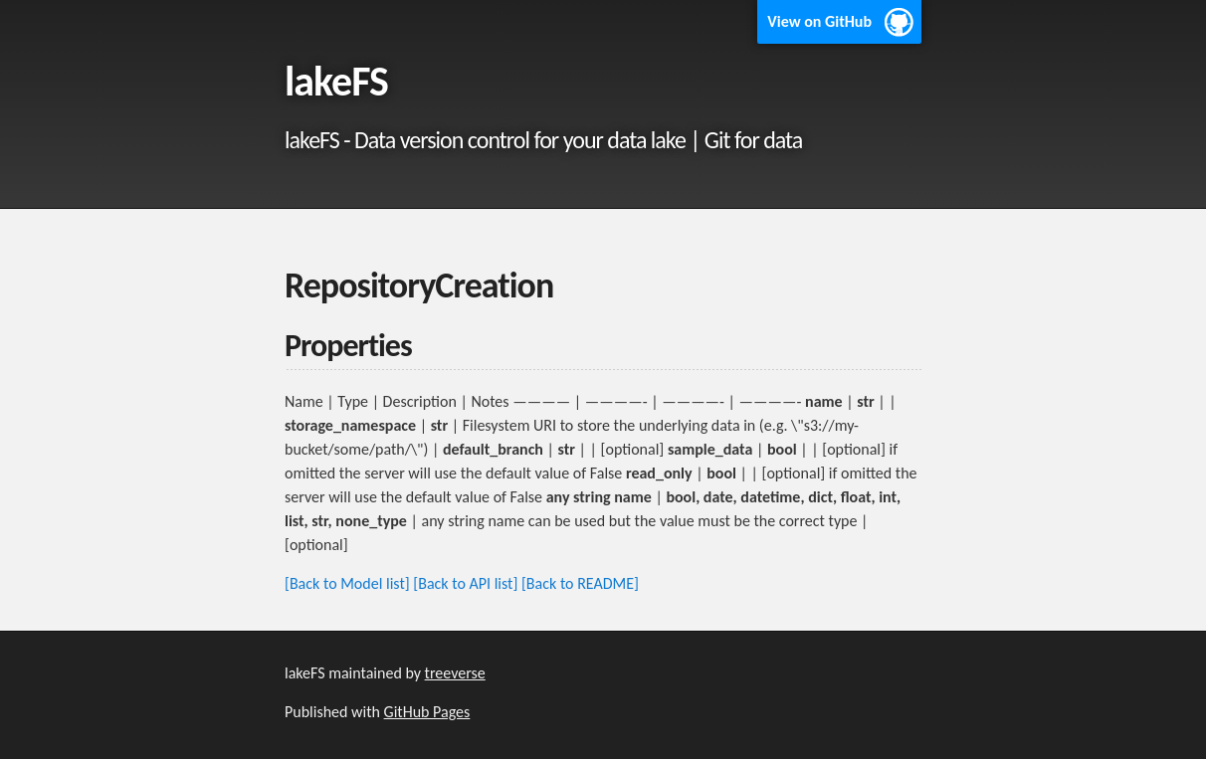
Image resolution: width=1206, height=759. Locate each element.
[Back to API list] (465, 583)
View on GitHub (819, 21)
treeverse (455, 673)
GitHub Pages (427, 711)
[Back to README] (580, 583)
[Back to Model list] (347, 583)
